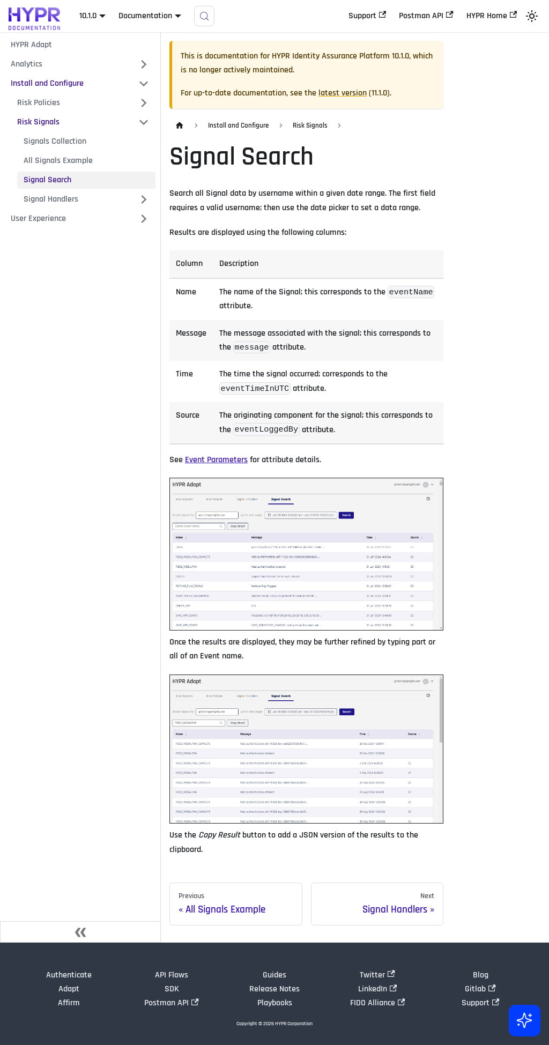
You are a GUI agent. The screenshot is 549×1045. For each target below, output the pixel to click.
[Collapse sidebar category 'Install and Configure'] (143, 83)
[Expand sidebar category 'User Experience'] (143, 218)
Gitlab (480, 989)
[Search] (204, 16)
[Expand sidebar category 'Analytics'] (143, 64)
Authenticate (69, 975)
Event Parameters (216, 459)
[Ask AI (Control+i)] (523, 1019)
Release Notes (274, 989)
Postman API (426, 15)
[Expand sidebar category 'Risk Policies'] (143, 103)
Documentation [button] (145, 15)
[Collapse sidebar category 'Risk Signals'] (143, 122)
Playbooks (274, 1003)
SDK (172, 989)
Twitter (377, 975)
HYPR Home (491, 15)
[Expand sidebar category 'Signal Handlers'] (143, 199)
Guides (274, 975)
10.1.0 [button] (88, 15)
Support (367, 15)
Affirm (69, 1003)
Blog (480, 975)
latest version (342, 93)
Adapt (68, 989)
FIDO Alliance (377, 1003)
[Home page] (179, 125)
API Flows (171, 975)
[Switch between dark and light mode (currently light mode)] (531, 16)
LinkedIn (377, 989)
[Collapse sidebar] (80, 932)
